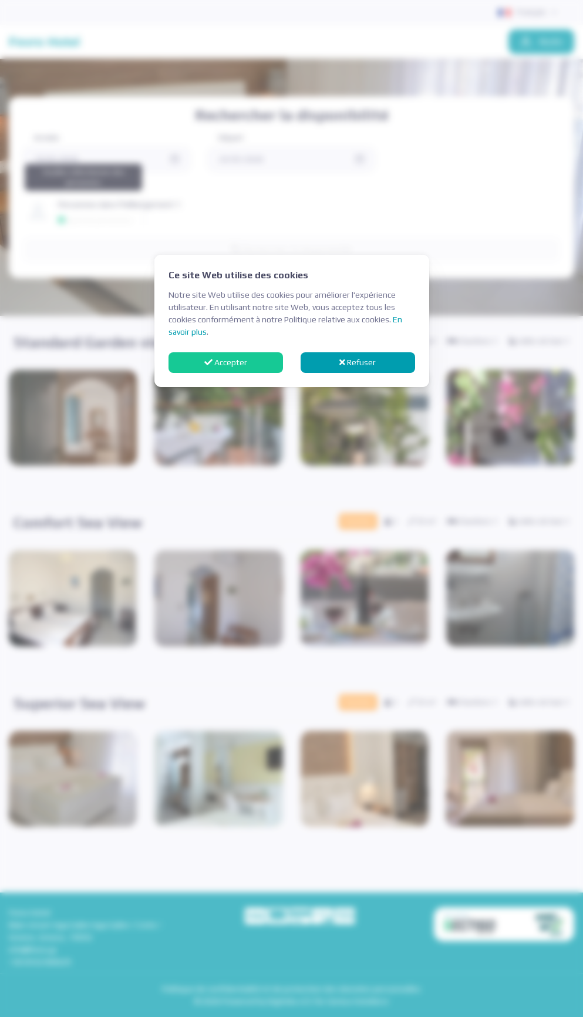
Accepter (225, 362)
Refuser (357, 362)
